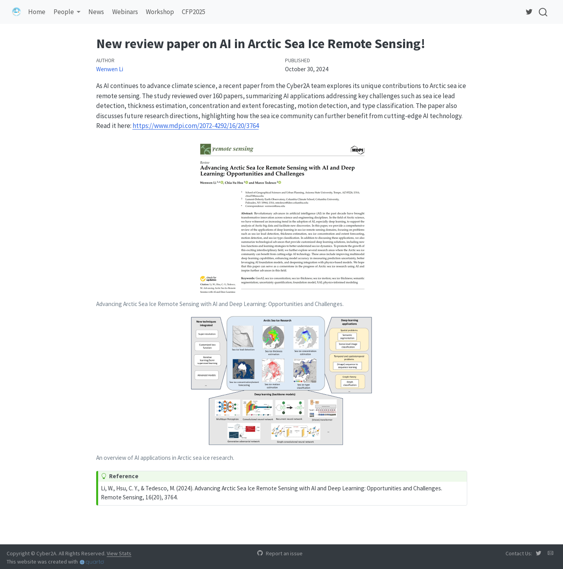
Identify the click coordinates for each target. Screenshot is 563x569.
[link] (66, 12)
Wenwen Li (109, 69)
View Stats (119, 553)
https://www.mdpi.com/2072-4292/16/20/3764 (196, 125)
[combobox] (543, 12)
